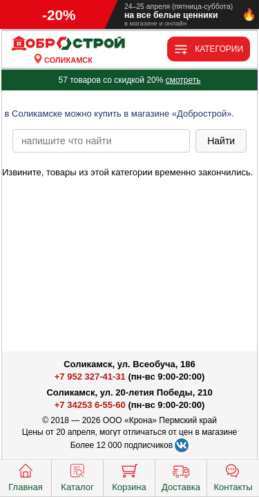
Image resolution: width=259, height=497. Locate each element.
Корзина (129, 476)
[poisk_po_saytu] (101, 141)
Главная (25, 476)
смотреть (183, 80)
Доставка (181, 476)
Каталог (77, 476)
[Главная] (68, 44)
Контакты (232, 476)
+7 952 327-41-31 (90, 376)
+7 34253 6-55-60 (90, 405)
